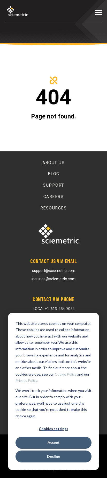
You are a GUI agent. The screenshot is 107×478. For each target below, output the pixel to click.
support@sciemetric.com (53, 270)
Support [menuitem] (53, 185)
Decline (53, 456)
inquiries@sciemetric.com (53, 279)
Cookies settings (53, 428)
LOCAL (53, 308)
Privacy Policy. (27, 380)
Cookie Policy (66, 374)
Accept (54, 442)
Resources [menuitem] (53, 208)
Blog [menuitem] (53, 173)
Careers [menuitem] (53, 196)
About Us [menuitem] (53, 162)
